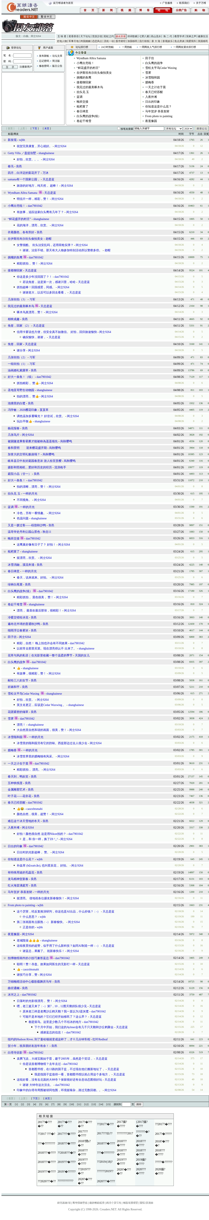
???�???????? (46, 1143)
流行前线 (144, 41)
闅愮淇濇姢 (146, 1202)
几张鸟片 (14, 434)
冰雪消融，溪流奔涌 (21, 564)
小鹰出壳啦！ (85, 63)
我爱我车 (191, 41)
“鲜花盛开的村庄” (88, 67)
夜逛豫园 (151, 121)
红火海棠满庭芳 (18, 885)
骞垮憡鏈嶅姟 (80, 1202)
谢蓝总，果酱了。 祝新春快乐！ (44, 951)
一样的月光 (30, 493)
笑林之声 (191, 36)
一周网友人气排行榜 (150, 47)
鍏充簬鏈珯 (64, 1202)
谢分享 (21, 350)
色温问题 (23, 518)
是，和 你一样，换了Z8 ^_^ (40, 839)
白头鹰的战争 (154, 63)
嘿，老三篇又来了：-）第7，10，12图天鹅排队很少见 (52, 1006)
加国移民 (132, 41)
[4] (34, 1104)
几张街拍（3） (17, 299)
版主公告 (57, 65)
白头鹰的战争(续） (89, 116)
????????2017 (125, 1133)
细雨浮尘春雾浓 (18, 630)
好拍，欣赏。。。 (28, 159)
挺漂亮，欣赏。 (27, 557)
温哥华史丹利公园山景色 (24, 531)
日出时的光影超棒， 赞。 (33, 852)
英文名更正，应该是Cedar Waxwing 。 (41, 705)
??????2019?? (105, 1171)
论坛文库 (57, 55)
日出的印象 (152, 101)
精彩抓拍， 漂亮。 (29, 769)
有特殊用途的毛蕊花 (21, 872)
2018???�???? (67, 1143)
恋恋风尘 (97, 41)
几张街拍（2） (17, 357)
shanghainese (46, 153)
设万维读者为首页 (63, 2)
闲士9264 (36, 36)
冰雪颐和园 (152, 77)
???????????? (65, 1180)
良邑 (19, 166)
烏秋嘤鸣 (66, 441)
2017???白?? (104, 1133)
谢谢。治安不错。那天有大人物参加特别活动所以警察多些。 (62, 250)
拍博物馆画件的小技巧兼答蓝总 (28, 958)
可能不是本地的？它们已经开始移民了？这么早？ (55, 1016)
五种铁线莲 (15, 783)
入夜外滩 (151, 96)
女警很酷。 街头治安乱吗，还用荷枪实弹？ (45, 245)
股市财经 (121, 41)
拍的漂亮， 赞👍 (28, 396)
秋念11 (47, 531)
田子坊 (149, 58)
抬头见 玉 (83, 92)
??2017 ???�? (46, 1133)
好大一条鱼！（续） (21, 376)
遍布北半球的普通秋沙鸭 (24, 624)
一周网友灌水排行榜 (184, 47)
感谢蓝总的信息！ (52, 1032)
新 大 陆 (156, 41)
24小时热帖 (107, 47)
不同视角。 (24, 499)
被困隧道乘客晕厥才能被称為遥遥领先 (33, 441)
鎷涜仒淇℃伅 (113, 1202)
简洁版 (56, 60)
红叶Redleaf (100, 1039)
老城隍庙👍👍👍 (28, 940)
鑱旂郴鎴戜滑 (96, 1202)
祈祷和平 (14, 687)
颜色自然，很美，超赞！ (33, 814)
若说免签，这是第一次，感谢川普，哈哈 (49, 282)
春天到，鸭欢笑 (18, 776)
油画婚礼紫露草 (18, 370)
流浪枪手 (60, 467)
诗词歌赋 (132, 36)
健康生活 (203, 36)
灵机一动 (109, 41)
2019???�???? (67, 1162)
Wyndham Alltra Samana (91, 58)
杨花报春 (14, 428)
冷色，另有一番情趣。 (31, 513)
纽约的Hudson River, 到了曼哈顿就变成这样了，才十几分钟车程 (49, 1039)
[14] (101, 1104)
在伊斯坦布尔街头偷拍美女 (94, 72)
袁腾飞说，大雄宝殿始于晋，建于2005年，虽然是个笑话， (55, 1058)
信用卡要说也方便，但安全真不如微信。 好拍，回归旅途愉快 (57, 332)
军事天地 (74, 41)
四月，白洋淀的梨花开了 (24, 172)
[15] (108, 1104)
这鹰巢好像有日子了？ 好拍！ (36, 544)
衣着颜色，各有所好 (21, 232)
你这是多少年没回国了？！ (34, 276)
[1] (16, 1104)
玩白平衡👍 (24, 421)
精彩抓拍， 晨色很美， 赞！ (35, 597)
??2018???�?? (67, 1152)
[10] (72, 1104)
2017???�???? (67, 1133)
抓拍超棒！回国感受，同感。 (36, 287)
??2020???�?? (47, 1181)
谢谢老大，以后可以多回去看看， (45, 292)
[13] (94, 1104)
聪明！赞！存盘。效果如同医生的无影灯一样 (46, 964)
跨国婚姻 (85, 41)
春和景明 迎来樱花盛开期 (27, 447)
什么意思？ (30, 916)
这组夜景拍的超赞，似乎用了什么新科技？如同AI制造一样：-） (58, 945)
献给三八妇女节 (18, 680)
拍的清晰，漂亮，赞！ (31, 486)
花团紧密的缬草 (18, 711)
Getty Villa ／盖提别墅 (22, 153)
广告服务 (167, 2)
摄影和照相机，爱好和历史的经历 (30, 467)
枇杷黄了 (82, 106)
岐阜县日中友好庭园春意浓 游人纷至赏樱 (34, 460)
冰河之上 (14, 994)
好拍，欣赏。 (25, 699)
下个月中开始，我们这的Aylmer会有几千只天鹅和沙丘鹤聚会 (74, 1027)
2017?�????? (163, 1133)
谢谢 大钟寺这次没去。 (38, 1084)
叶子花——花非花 (19, 796)
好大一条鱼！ (16, 480)
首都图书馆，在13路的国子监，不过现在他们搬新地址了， (67, 1069)
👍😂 (20, 808)
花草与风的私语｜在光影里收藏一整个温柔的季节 (40, 655)
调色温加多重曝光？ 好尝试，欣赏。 (41, 416)
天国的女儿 (82, 655)
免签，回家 (15, 344)
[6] (46, 1104)
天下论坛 (85, 36)
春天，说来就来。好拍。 (33, 577)
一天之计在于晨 (155, 87)
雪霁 (148, 72)
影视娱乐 (168, 41)
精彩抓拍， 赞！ (27, 263)
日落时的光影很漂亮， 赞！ (35, 1001)
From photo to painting (158, 116)
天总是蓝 (48, 179)
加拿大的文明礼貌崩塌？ (24, 454)
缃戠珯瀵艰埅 (130, 1202)
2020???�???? (106, 1181)
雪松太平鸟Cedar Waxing (161, 67)
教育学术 (179, 36)
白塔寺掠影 (15, 1052)
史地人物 (62, 41)
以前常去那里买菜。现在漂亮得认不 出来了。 (46, 648)
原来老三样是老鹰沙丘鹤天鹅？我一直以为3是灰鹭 (56, 1011)
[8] (58, 1104)
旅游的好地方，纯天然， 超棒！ (38, 185)
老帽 (48, 238)
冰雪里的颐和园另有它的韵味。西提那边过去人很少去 (52, 743)
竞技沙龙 (97, 36)
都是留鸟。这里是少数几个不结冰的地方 (55, 1022)
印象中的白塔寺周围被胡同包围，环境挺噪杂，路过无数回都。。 (59, 1090)
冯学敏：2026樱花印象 (22, 409)
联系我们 (184, 2)
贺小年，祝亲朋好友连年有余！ (28, 1045)
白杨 (25, 36)
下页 (34, 128)
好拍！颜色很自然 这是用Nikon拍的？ (41, 833)
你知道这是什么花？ (158, 106)
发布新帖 (44, 55)
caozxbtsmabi (34, 808)
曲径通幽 (14, 988)
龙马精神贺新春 (18, 879)
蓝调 (79, 96)
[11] (79, 1104)
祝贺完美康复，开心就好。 (34, 146)
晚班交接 (82, 101)
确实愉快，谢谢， (34, 337)
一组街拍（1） (17, 363)
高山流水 (156, 36)
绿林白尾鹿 (15, 584)
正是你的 (28, 927)
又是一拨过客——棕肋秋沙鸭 (27, 525)
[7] (52, 1104)
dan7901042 (35, 205)
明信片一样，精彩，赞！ (33, 198)
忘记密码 (44, 60)
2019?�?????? (67, 1171)
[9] (65, 1104)
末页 (46, 128)
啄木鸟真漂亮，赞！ (30, 312)
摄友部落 (121, 36)
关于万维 (201, 2)
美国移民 (203, 41)
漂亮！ (21, 724)
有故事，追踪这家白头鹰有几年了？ (40, 212)
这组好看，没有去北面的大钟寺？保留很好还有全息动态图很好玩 (59, 1079)
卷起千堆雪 (84, 121)
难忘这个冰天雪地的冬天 (24, 821)
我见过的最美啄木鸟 (90, 87)
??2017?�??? (105, 1124)
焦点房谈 (179, 41)
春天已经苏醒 (154, 92)
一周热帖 (127, 47)
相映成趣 (14, 319)
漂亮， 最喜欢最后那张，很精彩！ (39, 610)
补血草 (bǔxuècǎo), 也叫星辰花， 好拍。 (43, 865)
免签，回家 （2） (19, 325)
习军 (32, 299)
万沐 (45, 172)
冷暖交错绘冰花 (18, 617)
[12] (86, 1104)
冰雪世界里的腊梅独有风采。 (36, 756)
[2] (22, 1104)
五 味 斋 (61, 36)
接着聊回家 (84, 82)
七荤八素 (144, 36)
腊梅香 (149, 82)
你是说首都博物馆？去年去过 (42, 1064)
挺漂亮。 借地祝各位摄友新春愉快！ (41, 898)
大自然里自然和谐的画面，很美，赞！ (42, 730)
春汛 (11, 166)
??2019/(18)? (104, 1161)
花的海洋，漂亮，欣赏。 (33, 225)
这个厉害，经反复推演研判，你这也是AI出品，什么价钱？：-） (58, 911)
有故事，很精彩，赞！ (31, 673)
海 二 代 (167, 36)
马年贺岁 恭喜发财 (157, 111)
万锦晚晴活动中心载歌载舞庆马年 (30, 981)
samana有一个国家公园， (24, 179)
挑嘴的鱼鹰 (84, 77)
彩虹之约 (109, 36)
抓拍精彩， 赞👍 (28, 383)
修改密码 (44, 65)
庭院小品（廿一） (19, 473)
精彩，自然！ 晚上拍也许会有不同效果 (42, 643)
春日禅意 (82, 111)
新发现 (12, 139)
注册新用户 (26, 66)
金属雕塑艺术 (16, 789)
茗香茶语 (74, 36)
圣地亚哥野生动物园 (21, 390)
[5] (40, 1104)
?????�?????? (163, 1162)
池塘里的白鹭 (16, 403)
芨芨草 (44, 409)
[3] (28, 1104)
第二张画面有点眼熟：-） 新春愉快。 (41, 922)
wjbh (22, 139)
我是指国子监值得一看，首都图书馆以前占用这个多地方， (72, 1074)
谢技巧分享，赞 (27, 974)
